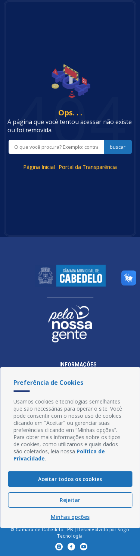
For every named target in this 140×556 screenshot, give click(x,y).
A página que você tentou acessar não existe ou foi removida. (69, 126)
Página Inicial (39, 166)
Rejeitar (70, 500)
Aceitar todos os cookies (70, 479)
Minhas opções (70, 516)
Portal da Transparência (88, 166)
